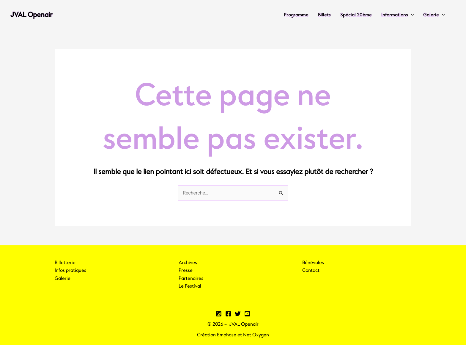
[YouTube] (247, 314)
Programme (296, 15)
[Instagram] (219, 314)
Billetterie (65, 262)
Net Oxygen (256, 335)
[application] (411, 15)
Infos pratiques (70, 270)
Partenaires (191, 278)
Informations (397, 15)
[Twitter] (238, 314)
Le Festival (190, 286)
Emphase (226, 335)
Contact (310, 270)
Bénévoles (313, 262)
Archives (188, 262)
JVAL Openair (31, 14)
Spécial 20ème (356, 15)
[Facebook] (228, 314)
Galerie (434, 15)
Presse (186, 270)
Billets (324, 15)
